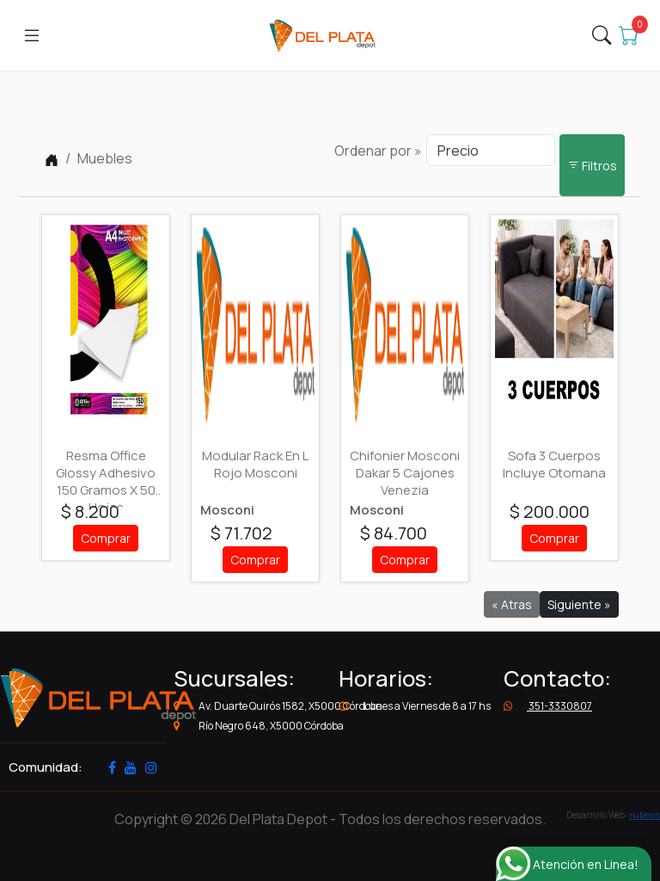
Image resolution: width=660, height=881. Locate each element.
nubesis (644, 815)
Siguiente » (579, 604)
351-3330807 (548, 706)
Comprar (106, 538)
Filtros (592, 165)
